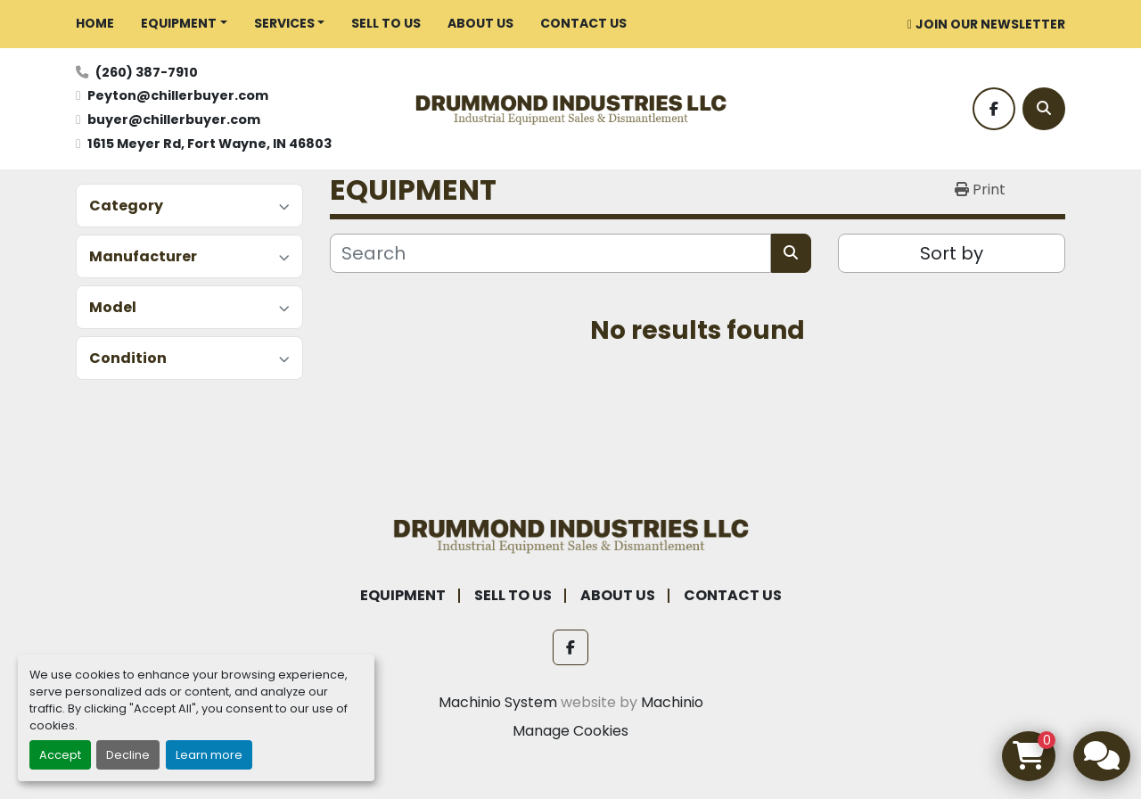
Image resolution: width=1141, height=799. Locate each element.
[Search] (1043, 108)
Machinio (672, 702)
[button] (184, 23)
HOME (95, 23)
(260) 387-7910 (146, 72)
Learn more (209, 754)
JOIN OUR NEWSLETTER (990, 24)
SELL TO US (386, 23)
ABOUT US (480, 23)
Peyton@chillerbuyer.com (177, 95)
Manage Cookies (570, 731)
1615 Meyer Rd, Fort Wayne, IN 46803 (209, 143)
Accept (60, 754)
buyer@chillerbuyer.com (173, 119)
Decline (128, 754)
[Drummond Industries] (570, 533)
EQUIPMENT (179, 23)
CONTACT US (583, 23)
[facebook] (994, 108)
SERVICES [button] (284, 23)
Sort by (951, 253)
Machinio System (498, 702)
